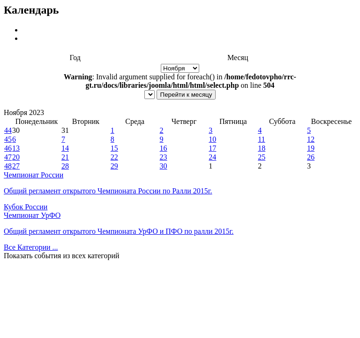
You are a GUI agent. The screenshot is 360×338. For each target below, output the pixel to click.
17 (212, 148)
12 (311, 139)
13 (16, 148)
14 (65, 148)
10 (212, 139)
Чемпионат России (33, 175)
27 (16, 166)
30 (163, 166)
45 (8, 139)
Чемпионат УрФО (32, 215)
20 (16, 157)
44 (8, 130)
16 (163, 148)
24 (212, 157)
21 (65, 157)
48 (8, 166)
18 (261, 148)
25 (261, 157)
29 (114, 166)
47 (8, 157)
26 (311, 157)
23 (163, 157)
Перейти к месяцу (186, 94)
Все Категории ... (31, 247)
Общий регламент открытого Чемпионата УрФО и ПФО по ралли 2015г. (118, 231)
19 (311, 148)
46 (8, 148)
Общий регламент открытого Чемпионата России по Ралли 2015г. (108, 191)
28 (65, 166)
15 (114, 148)
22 (114, 157)
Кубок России (25, 207)
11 (261, 139)
